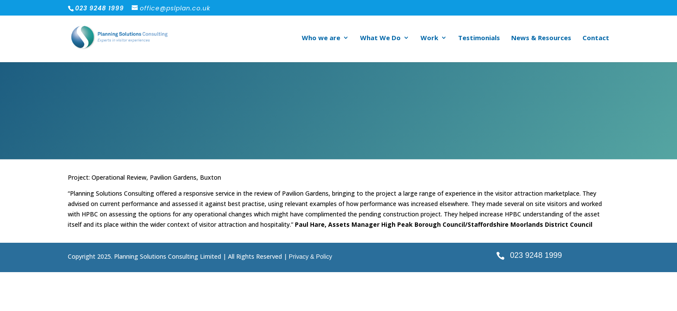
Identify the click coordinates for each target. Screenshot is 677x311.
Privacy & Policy (310, 256)
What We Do (380, 38)
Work (429, 38)
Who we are (321, 38)
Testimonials (479, 38)
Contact (595, 38)
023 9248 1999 (536, 255)
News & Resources (541, 38)
